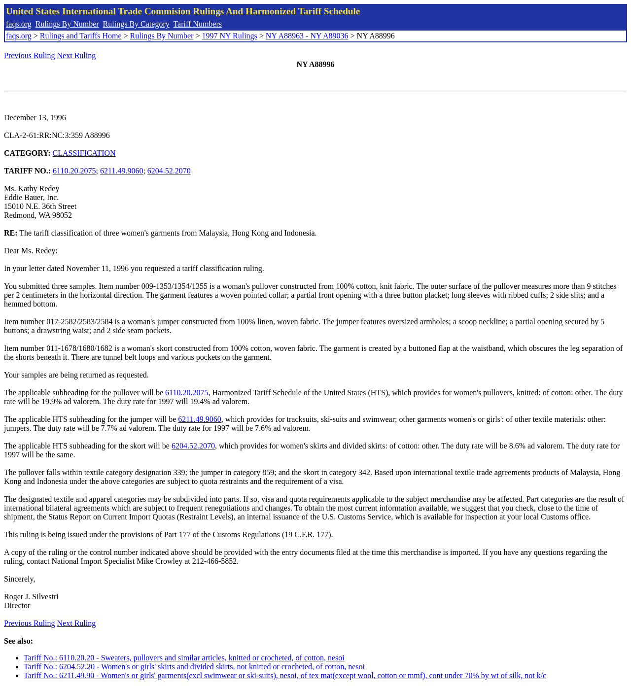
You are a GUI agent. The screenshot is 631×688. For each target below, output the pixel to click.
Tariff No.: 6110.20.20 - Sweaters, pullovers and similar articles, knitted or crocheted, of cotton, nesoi (184, 658)
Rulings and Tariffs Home (81, 36)
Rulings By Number (67, 24)
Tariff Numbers (197, 24)
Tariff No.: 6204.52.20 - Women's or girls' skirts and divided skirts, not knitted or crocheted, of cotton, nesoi (194, 666)
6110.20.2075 (74, 171)
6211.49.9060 (121, 171)
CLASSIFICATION (84, 153)
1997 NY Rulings (229, 36)
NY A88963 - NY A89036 (307, 36)
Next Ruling (76, 55)
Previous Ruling (29, 55)
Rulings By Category (136, 24)
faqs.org (19, 24)
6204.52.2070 (169, 171)
